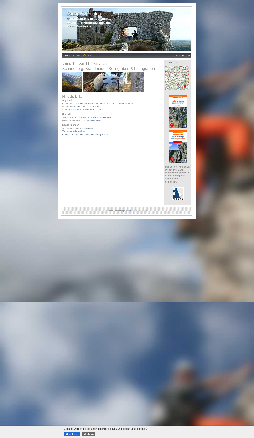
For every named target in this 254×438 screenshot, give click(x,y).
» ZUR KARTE (171, 63)
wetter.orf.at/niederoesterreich (86, 106)
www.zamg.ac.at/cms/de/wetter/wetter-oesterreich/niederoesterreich (104, 104)
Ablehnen (88, 434)
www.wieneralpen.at (105, 117)
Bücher (87, 55)
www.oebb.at (88, 109)
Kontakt (127, 211)
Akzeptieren (71, 434)
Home (67, 55)
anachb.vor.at (101, 109)
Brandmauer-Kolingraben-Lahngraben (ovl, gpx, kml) (85, 134)
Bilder (76, 55)
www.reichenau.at (94, 120)
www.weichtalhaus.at (84, 128)
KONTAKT (180, 55)
